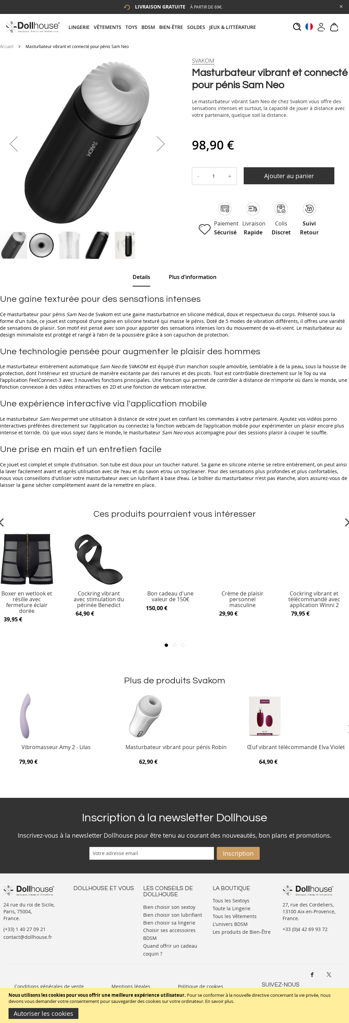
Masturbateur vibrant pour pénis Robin (176, 747)
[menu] (164, 27)
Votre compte (88, 906)
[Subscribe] (238, 853)
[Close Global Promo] (340, 5)
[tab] (164, 27)
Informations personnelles (103, 913)
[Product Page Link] (99, 584)
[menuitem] (81, 27)
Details (141, 277)
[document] (175, 1005)
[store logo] (32, 27)
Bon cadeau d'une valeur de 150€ (170, 597)
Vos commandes (91, 920)
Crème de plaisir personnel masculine (242, 599)
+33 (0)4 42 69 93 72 (305, 929)
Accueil (6, 46)
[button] (13, 144)
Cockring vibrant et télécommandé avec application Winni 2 (314, 599)
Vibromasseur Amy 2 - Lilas (56, 747)
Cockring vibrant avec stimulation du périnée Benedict (99, 599)
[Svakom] (203, 61)
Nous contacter (90, 900)
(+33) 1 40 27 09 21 (24, 929)
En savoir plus (219, 1001)
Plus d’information (192, 277)
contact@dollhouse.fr (27, 937)
